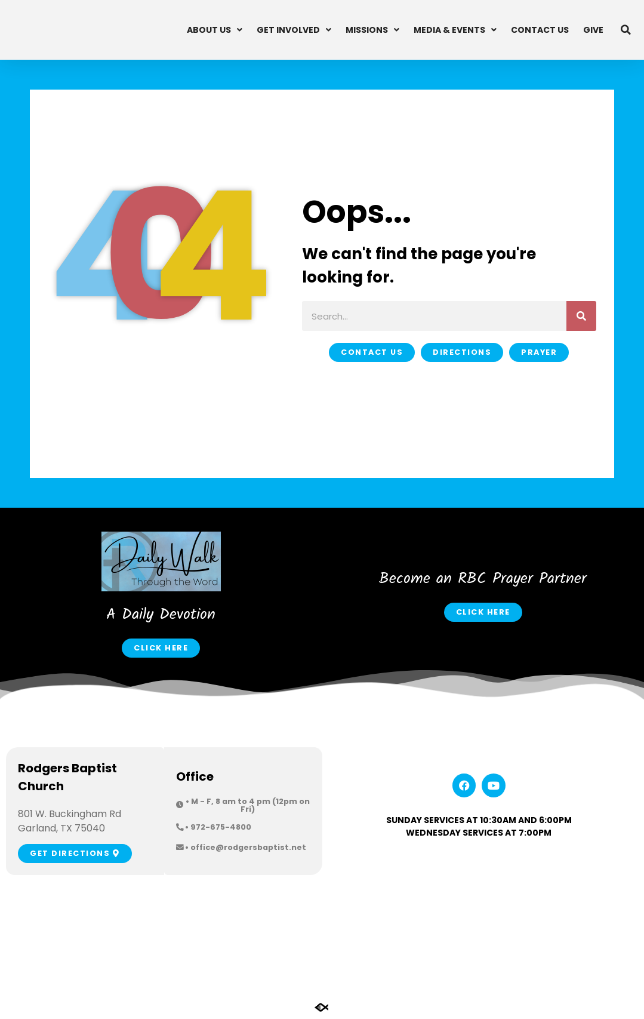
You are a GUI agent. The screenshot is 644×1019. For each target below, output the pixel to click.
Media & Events (455, 30)
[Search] (581, 316)
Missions (372, 30)
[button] (626, 30)
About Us (214, 30)
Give (593, 30)
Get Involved (294, 30)
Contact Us (540, 30)
